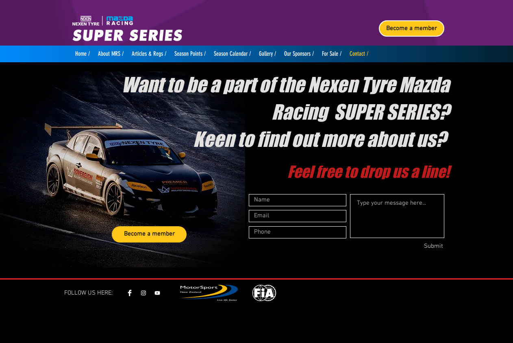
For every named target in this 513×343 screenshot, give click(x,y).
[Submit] (414, 246)
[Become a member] (411, 28)
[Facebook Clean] (129, 293)
